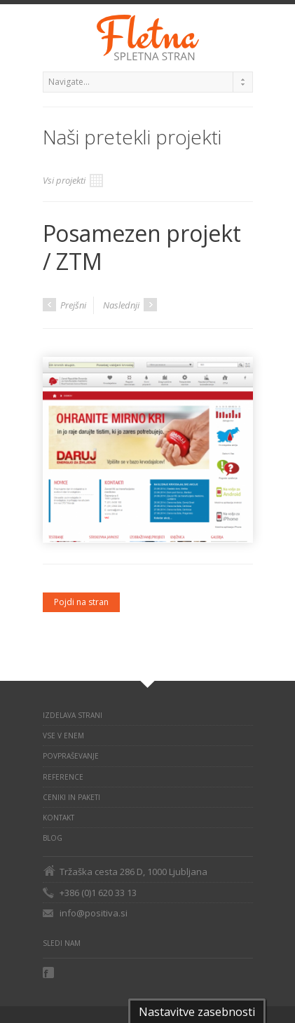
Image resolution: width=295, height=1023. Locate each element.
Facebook (50, 972)
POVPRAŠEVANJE (71, 756)
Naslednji (130, 304)
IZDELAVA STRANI (72, 715)
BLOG (52, 838)
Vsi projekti (73, 180)
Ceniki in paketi (71, 797)
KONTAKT (58, 817)
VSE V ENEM (63, 735)
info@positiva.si (94, 913)
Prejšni (64, 304)
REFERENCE (63, 777)
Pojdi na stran (81, 602)
